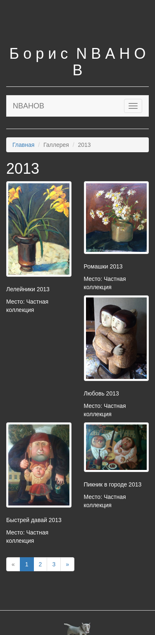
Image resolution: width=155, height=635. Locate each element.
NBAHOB (28, 106)
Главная (23, 144)
